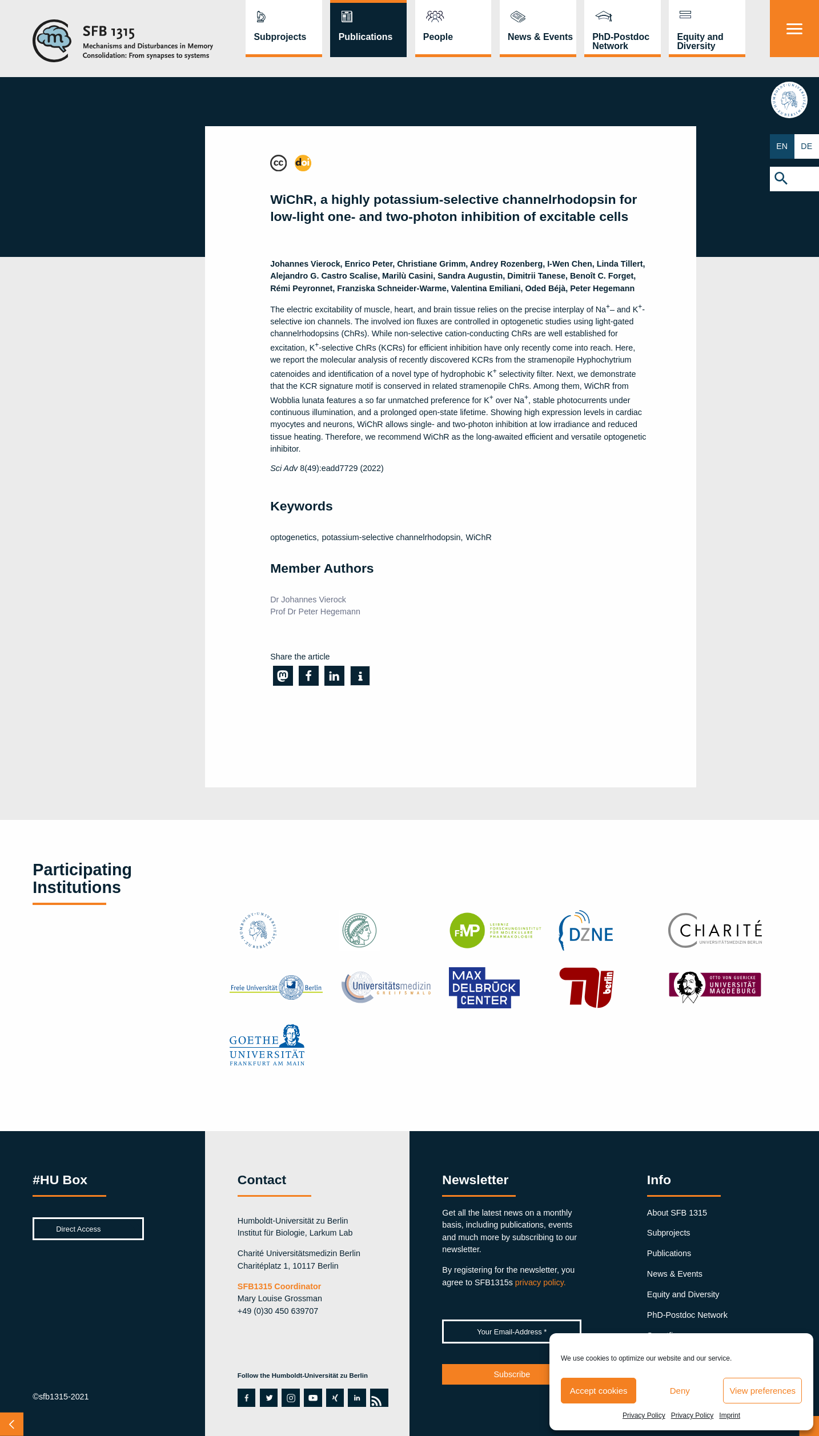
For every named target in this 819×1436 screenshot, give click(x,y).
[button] (794, 179)
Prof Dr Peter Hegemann (315, 611)
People (438, 37)
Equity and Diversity (700, 41)
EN (782, 146)
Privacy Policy (644, 1415)
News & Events (540, 37)
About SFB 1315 (677, 1212)
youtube (310, 1398)
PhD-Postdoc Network (620, 41)
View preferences (762, 1390)
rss (376, 1398)
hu (795, 101)
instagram (291, 1398)
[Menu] (794, 28)
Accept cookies (599, 1390)
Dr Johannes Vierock (308, 599)
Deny (680, 1390)
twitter (269, 1398)
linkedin (357, 1398)
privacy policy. (540, 1282)
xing (334, 1398)
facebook (244, 1398)
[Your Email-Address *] (511, 1332)
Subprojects (280, 37)
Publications (366, 37)
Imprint (729, 1415)
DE (807, 146)
